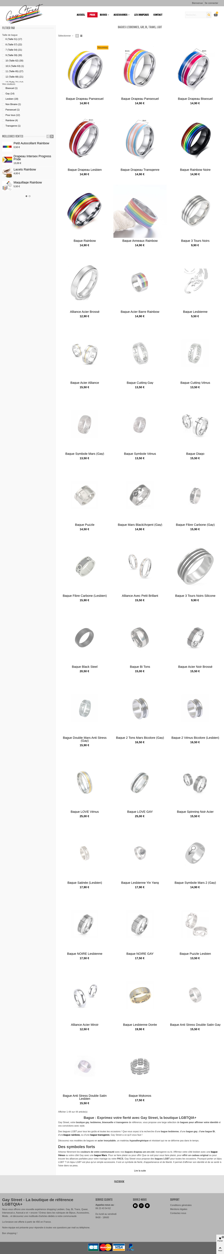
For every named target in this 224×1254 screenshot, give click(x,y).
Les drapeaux (141, 15)
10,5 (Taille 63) (14, 66)
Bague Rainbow (85, 240)
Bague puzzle (84, 524)
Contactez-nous (178, 1213)
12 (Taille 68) (14, 77)
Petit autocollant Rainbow (31, 143)
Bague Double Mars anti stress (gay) (85, 739)
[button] (48, 136)
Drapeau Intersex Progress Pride (32, 158)
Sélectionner (66, 36)
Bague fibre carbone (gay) (195, 524)
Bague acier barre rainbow (140, 311)
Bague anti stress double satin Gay (195, 1024)
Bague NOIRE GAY (140, 953)
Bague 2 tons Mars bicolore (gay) (140, 737)
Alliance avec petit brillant (140, 595)
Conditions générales (181, 1205)
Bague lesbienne (195, 311)
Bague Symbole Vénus (140, 453)
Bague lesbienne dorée (140, 1024)
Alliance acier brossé (85, 311)
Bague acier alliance (84, 382)
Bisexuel (11, 88)
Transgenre (12, 126)
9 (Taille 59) (13, 55)
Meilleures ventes (12, 136)
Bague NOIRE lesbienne (84, 953)
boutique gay (82, 1122)
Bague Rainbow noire (195, 169)
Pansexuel (12, 109)
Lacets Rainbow (25, 169)
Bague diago (195, 453)
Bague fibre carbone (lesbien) (85, 595)
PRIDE (92, 15)
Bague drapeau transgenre (140, 169)
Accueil (81, 15)
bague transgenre (99, 1135)
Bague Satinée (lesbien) (84, 882)
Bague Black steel (85, 666)
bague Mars (100, 1155)
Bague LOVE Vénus (85, 811)
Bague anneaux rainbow (140, 240)
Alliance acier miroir (84, 1024)
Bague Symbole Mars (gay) (84, 453)
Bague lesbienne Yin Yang (140, 882)
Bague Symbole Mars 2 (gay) (195, 882)
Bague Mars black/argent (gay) (140, 524)
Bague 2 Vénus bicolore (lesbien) (195, 737)
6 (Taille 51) (13, 39)
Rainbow (11, 120)
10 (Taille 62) (14, 60)
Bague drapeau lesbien (85, 169)
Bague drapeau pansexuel (85, 98)
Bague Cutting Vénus (195, 382)
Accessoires (120, 15)
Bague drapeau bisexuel (195, 98)
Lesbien (11, 99)
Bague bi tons (140, 666)
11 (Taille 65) (14, 71)
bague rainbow (72, 1135)
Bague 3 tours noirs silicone (195, 595)
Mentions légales (178, 1209)
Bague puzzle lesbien (195, 953)
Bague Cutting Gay (140, 382)
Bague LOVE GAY (140, 811)
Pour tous (12, 115)
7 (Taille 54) (13, 50)
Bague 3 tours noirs (195, 240)
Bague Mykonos (140, 1095)
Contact (157, 15)
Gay (9, 93)
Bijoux (103, 15)
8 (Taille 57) (13, 44)
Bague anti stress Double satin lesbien (85, 1097)
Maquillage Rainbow (28, 182)
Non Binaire (13, 104)
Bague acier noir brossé (195, 666)
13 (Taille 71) (14, 82)
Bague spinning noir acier (195, 811)
